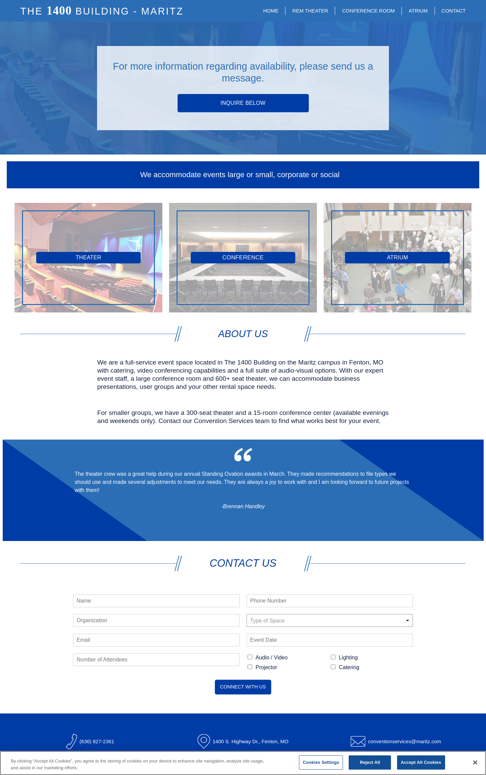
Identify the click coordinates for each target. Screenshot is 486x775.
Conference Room (368, 11)
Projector (266, 667)
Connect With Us (243, 686)
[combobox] (330, 620)
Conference (242, 257)
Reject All (370, 762)
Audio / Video (272, 657)
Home (270, 11)
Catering (349, 667)
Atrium (418, 11)
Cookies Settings (321, 762)
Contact (454, 11)
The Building (102, 11)
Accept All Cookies (421, 762)
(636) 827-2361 (96, 741)
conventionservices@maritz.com (404, 741)
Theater (88, 257)
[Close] (475, 762)
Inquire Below (243, 103)
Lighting (348, 657)
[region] (243, 763)
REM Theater (310, 11)
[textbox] (327, 621)
